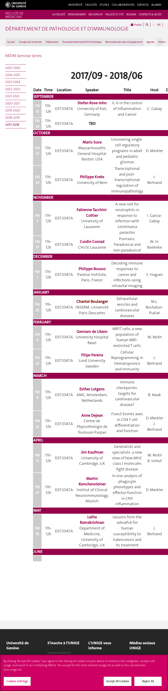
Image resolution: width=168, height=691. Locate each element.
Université (75, 5)
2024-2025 (12, 75)
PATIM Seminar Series (23, 55)
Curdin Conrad (92, 241)
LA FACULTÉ (58, 14)
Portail (136, 25)
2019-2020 (12, 110)
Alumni (156, 5)
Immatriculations (58, 653)
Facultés (91, 5)
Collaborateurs (123, 5)
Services (143, 5)
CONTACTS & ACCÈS (150, 14)
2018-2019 (12, 117)
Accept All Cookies (117, 681)
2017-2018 (12, 124)
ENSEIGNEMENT (77, 14)
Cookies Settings (17, 681)
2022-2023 (12, 89)
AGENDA (131, 14)
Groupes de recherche (30, 42)
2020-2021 (12, 103)
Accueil (11, 42)
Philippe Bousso (92, 268)
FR (153, 25)
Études (104, 5)
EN (158, 25)
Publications (52, 42)
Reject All (148, 681)
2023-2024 (12, 82)
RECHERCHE (96, 14)
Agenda (150, 42)
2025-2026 (12, 68)
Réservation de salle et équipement (123, 42)
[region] (84, 673)
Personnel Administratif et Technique (82, 42)
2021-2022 (12, 96)
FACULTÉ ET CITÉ (114, 14)
